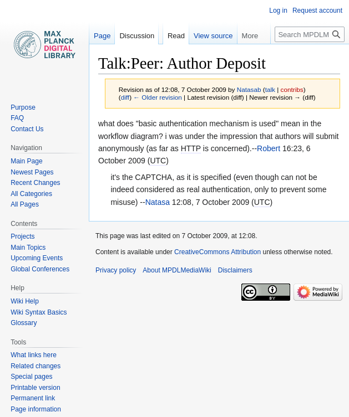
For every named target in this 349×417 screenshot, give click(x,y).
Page (102, 36)
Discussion (136, 36)
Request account (317, 10)
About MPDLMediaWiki (177, 270)
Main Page (26, 161)
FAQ (17, 118)
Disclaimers (235, 270)
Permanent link (33, 398)
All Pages (25, 204)
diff (125, 97)
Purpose (23, 107)
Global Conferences (40, 269)
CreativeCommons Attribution (217, 252)
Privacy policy (115, 270)
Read (176, 36)
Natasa (157, 202)
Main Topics (28, 247)
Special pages (31, 376)
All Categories (31, 194)
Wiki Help (25, 301)
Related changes (35, 366)
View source (213, 36)
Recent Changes (35, 183)
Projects (22, 236)
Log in (278, 10)
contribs (292, 89)
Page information (36, 409)
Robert (268, 148)
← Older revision (157, 97)
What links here (34, 355)
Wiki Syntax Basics (39, 312)
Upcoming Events (37, 258)
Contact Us (27, 129)
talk (270, 89)
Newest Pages (32, 172)
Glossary (24, 323)
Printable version (35, 388)
